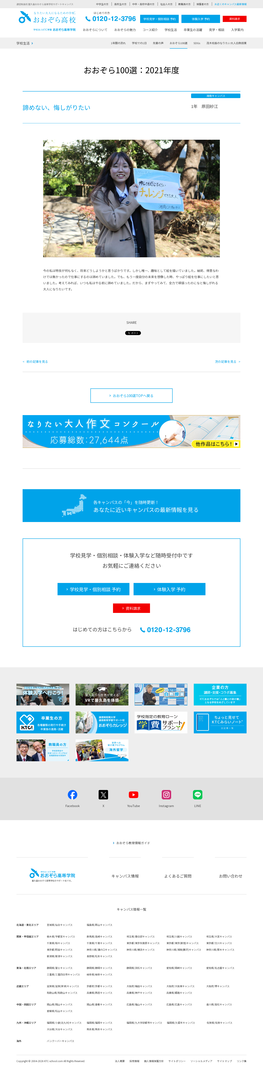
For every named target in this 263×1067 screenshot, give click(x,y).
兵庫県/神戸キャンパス (139, 992)
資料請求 (234, 19)
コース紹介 (150, 29)
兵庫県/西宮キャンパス (99, 992)
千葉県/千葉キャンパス (99, 943)
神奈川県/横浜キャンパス (141, 949)
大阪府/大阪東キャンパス (180, 986)
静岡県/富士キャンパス (60, 968)
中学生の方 (102, 4)
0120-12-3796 (110, 20)
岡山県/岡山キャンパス (60, 1004)
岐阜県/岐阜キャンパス (99, 974)
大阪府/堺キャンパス (218, 986)
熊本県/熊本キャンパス (99, 1029)
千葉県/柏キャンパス (58, 943)
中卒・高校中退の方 (143, 4)
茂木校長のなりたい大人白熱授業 (226, 43)
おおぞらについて (95, 29)
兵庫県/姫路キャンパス (179, 992)
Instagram (166, 806)
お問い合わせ (230, 876)
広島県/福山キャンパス (139, 1004)
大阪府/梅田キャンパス (139, 986)
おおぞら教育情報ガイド (133, 843)
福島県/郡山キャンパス (99, 924)
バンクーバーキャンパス (60, 1041)
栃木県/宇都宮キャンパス (61, 936)
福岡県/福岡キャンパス (99, 1022)
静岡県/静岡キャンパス (99, 968)
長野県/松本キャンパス (99, 956)
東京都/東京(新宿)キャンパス (182, 943)
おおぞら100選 (178, 43)
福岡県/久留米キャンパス (181, 1022)
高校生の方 (120, 4)
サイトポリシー (177, 1061)
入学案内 (237, 29)
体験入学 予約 (201, 19)
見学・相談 (216, 29)
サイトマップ (224, 1061)
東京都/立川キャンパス (219, 943)
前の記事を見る (37, 361)
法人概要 (120, 1061)
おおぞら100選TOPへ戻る (133, 395)
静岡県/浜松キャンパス (139, 968)
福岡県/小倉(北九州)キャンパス (64, 1022)
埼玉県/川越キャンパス (179, 936)
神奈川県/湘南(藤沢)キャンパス (183, 949)
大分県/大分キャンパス (60, 1029)
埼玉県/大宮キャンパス (219, 936)
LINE (197, 806)
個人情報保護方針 (154, 1061)
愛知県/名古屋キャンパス (220, 968)
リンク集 (242, 1061)
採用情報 (134, 1061)
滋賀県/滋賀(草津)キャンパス (63, 986)
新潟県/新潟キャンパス (60, 956)
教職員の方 (184, 4)
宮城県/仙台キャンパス (60, 924)
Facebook (72, 806)
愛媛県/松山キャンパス (60, 1011)
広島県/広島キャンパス (179, 1004)
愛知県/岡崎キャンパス (179, 968)
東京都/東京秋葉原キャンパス (143, 943)
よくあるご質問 (177, 876)
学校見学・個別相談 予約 (159, 19)
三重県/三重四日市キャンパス (63, 974)
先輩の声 (158, 43)
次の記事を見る (225, 361)
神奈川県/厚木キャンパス (220, 949)
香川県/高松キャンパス (219, 1004)
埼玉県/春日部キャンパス (141, 936)
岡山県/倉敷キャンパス (99, 1004)
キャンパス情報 (125, 876)
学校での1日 (139, 43)
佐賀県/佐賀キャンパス (219, 1022)
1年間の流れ (118, 43)
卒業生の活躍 (193, 29)
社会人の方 (166, 4)
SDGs (197, 43)
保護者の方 (202, 4)
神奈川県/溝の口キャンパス (102, 949)
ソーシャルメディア (201, 1061)
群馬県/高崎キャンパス (99, 936)
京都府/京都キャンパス (99, 986)
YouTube (133, 806)
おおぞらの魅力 (125, 29)
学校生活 (171, 29)
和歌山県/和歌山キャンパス (62, 992)
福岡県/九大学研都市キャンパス (144, 1022)
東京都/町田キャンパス (60, 949)
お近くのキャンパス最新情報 (231, 4)
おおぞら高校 (47, 21)
